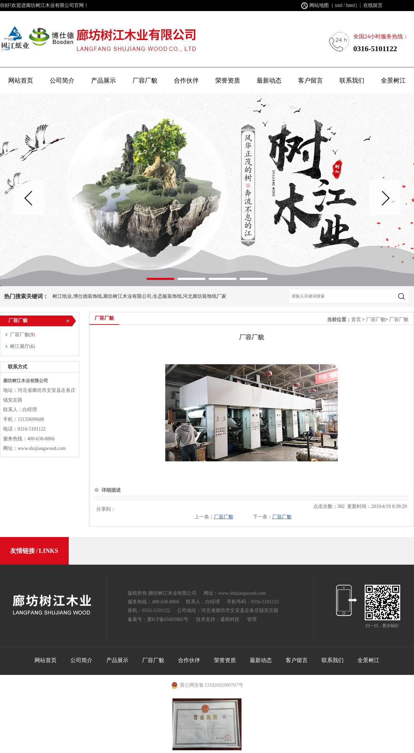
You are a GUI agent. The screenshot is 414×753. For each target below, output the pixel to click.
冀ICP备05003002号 (167, 619)
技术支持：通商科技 (217, 619)
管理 (252, 619)
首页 (356, 319)
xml (339, 5)
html (350, 5)
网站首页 (20, 80)
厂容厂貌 (375, 319)
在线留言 (373, 5)
